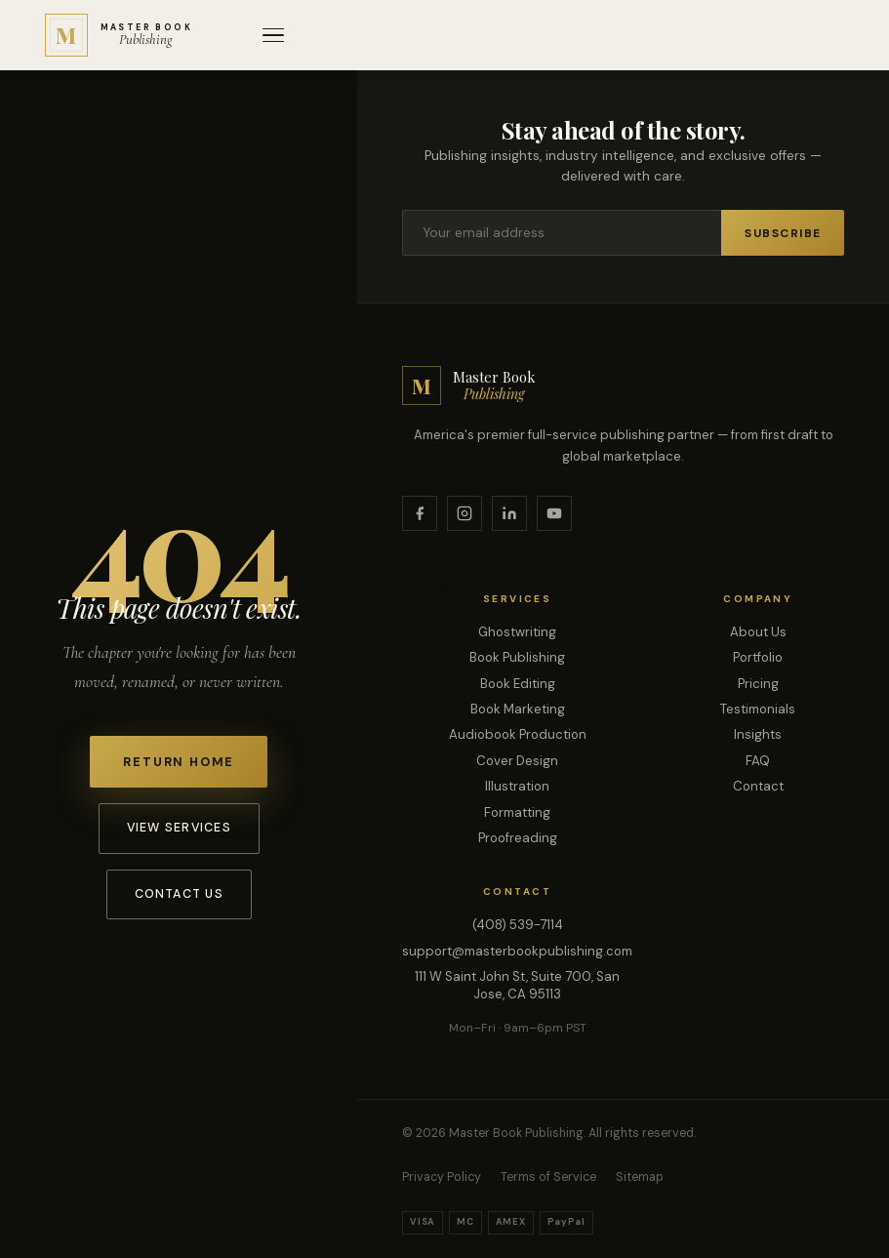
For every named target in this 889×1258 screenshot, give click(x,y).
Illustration (517, 786)
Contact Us (179, 894)
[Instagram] (464, 513)
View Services (179, 827)
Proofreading (517, 838)
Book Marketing (517, 709)
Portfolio (758, 657)
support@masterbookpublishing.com (517, 951)
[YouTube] (554, 513)
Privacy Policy (441, 1177)
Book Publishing (517, 657)
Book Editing (517, 683)
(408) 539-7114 (517, 924)
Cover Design (517, 760)
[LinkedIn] (509, 513)
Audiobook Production (517, 734)
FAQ (758, 760)
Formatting (517, 812)
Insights (758, 734)
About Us (758, 632)
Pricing (758, 683)
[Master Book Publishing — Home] (119, 35)
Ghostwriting (517, 632)
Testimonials (757, 709)
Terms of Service (548, 1177)
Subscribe (783, 233)
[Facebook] (419, 513)
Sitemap (640, 1177)
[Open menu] (273, 35)
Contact (758, 786)
